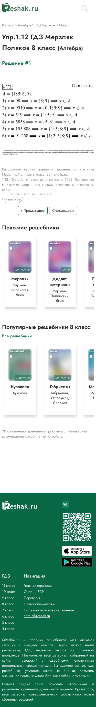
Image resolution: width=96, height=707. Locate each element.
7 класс (8, 610)
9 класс (8, 597)
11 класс (8, 585)
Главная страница (38, 585)
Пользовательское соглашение (49, 610)
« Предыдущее (33, 210)
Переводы (32, 597)
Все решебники (17, 335)
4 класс (8, 628)
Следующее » (63, 210)
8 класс (8, 604)
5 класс (8, 622)
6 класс (8, 616)
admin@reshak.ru (37, 615)
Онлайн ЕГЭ (34, 591)
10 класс (9, 591)
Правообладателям (39, 604)
